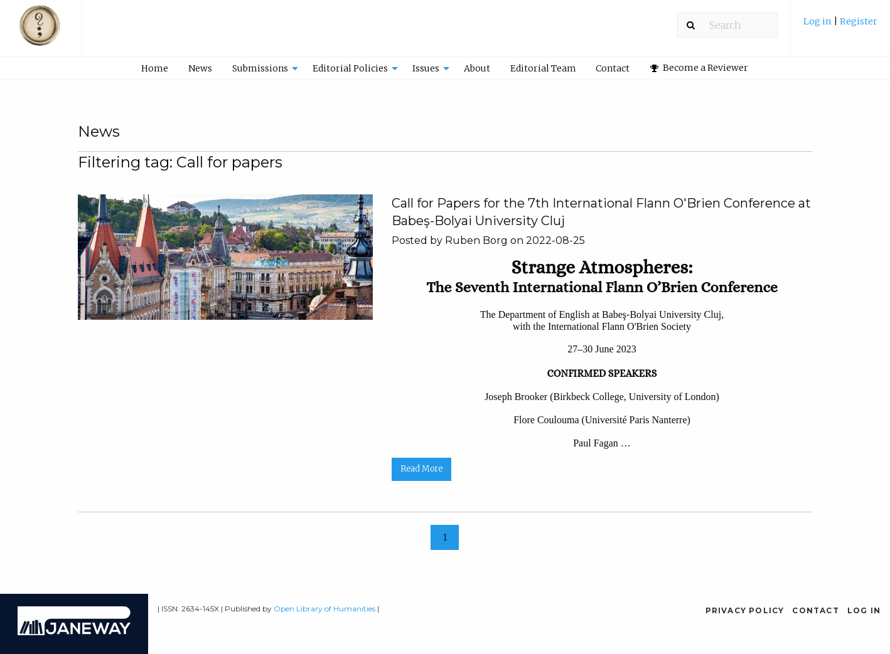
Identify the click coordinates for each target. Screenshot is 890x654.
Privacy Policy (745, 610)
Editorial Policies (350, 68)
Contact (613, 68)
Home (154, 68)
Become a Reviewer (699, 67)
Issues (425, 68)
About (477, 68)
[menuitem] (840, 26)
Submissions (260, 68)
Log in (818, 21)
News (200, 68)
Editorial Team (543, 68)
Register (858, 21)
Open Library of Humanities (324, 608)
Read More (421, 468)
